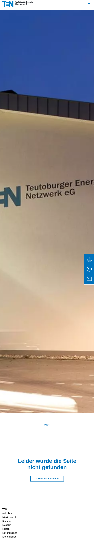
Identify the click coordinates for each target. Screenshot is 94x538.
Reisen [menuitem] (6, 529)
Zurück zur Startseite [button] (47, 478)
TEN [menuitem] (4, 509)
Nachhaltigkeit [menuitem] (9, 532)
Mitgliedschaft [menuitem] (9, 517)
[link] (89, 259)
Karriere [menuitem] (6, 521)
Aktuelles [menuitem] (7, 513)
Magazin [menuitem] (6, 525)
